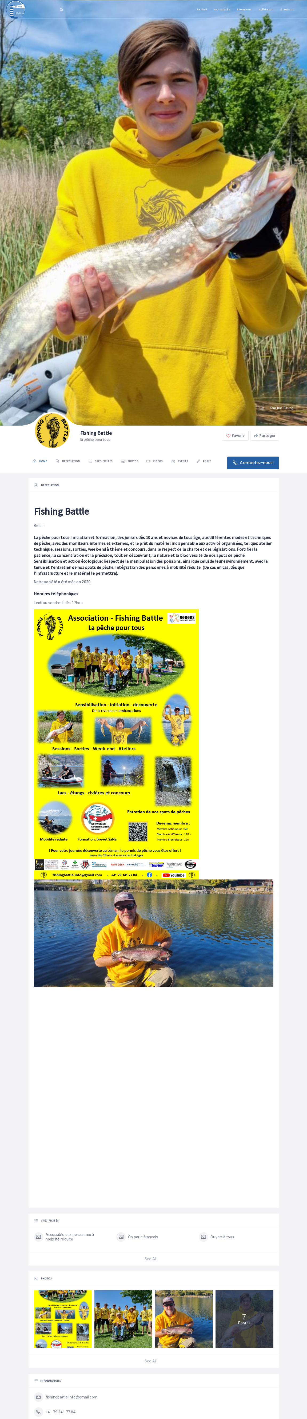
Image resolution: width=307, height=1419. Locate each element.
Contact (287, 9)
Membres (244, 9)
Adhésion (266, 9)
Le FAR (202, 9)
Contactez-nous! (252, 463)
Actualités (222, 9)
